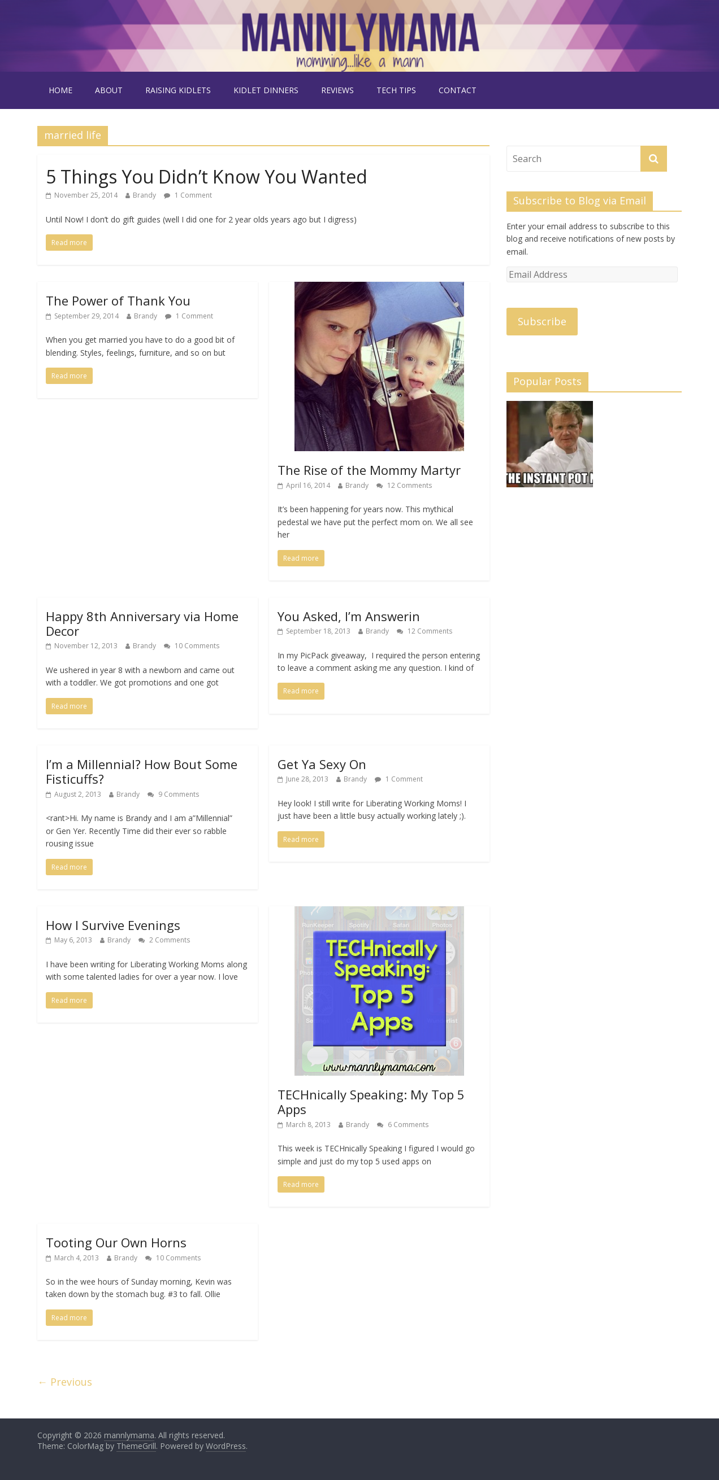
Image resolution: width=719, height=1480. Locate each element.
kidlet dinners (265, 90)
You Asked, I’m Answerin (349, 616)
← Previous (64, 1382)
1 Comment (188, 195)
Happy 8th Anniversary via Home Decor (142, 623)
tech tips (396, 90)
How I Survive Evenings (113, 924)
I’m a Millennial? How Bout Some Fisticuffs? (141, 771)
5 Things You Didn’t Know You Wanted (206, 176)
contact (458, 90)
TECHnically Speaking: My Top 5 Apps (371, 1101)
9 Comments (173, 794)
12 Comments (404, 485)
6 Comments (402, 1124)
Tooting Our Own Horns (116, 1242)
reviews (337, 90)
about (109, 90)
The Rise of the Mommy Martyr (369, 469)
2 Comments (164, 940)
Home (60, 90)
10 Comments (191, 645)
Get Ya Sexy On (322, 764)
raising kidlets (178, 90)
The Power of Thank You (118, 300)
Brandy (144, 195)
